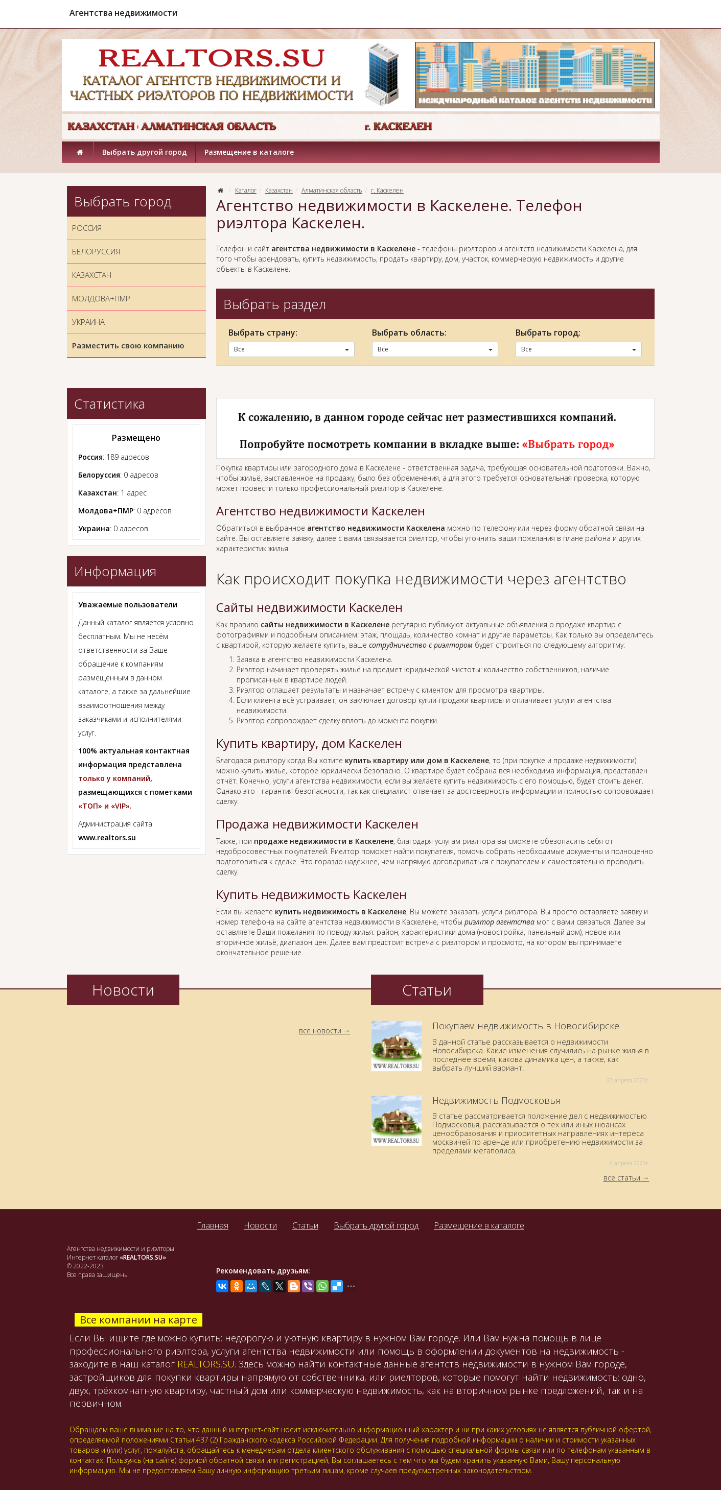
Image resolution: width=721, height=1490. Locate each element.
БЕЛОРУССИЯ (96, 251)
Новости (260, 1225)
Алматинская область (331, 190)
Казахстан (279, 190)
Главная (212, 1225)
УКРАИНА (88, 322)
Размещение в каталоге (249, 152)
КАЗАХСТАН (91, 275)
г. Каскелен (387, 190)
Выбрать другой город (144, 152)
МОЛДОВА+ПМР (101, 298)
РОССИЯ (87, 228)
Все (291, 349)
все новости (320, 1030)
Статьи (305, 1225)
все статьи (621, 1177)
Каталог (246, 190)
